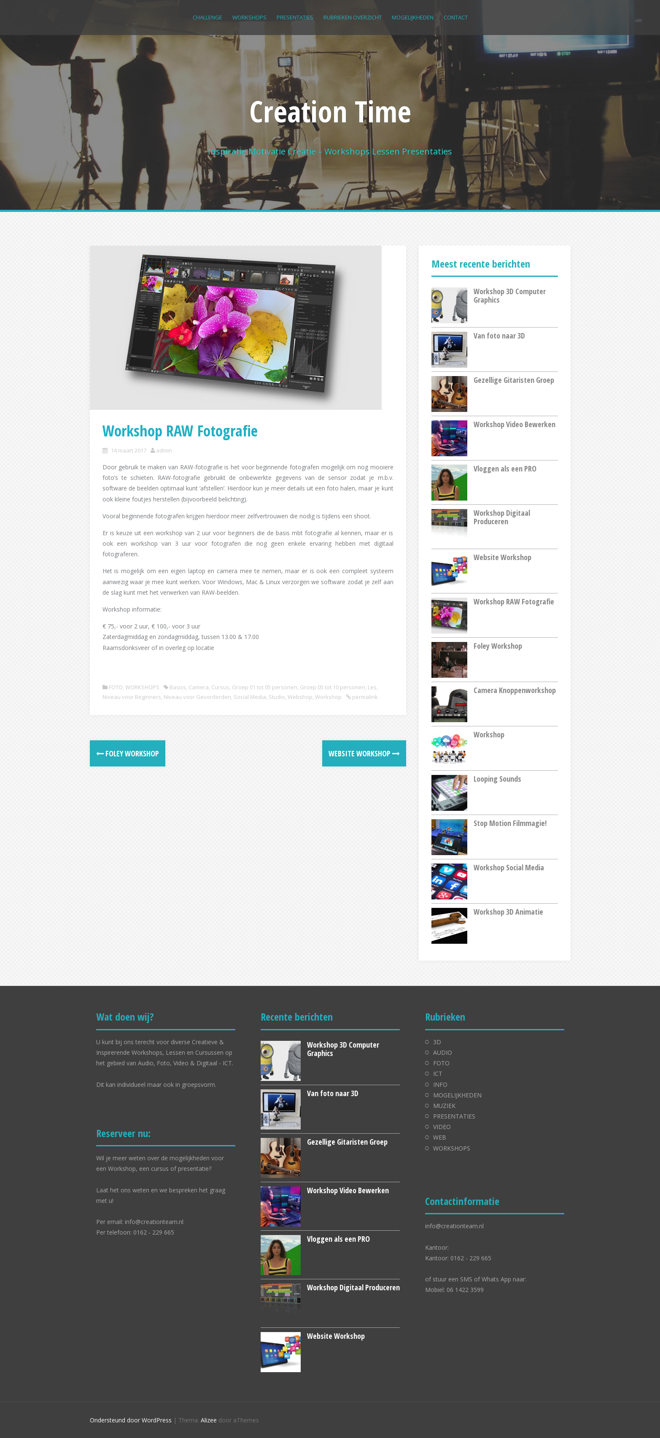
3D (437, 1042)
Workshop (328, 697)
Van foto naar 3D (499, 335)
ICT (437, 1074)
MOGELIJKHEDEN (413, 17)
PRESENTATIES (295, 17)
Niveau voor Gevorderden (197, 697)
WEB (439, 1137)
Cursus (220, 687)
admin (164, 450)
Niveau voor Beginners (131, 697)
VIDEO (442, 1127)
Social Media (250, 697)
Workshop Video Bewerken (514, 424)
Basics (178, 687)
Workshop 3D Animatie (508, 912)
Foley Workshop (127, 753)
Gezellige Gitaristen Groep (514, 380)
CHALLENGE (207, 17)
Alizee (209, 1420)
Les (372, 687)
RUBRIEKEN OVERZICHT (352, 17)
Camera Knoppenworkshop (515, 690)
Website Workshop (364, 753)
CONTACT (456, 17)
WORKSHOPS (249, 17)
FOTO (116, 687)
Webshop (300, 697)
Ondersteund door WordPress (131, 1420)
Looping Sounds (497, 779)
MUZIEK (444, 1106)
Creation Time (330, 111)
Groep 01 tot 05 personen (264, 687)
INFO (440, 1085)
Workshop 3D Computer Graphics (510, 295)
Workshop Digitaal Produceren (502, 517)
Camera (199, 687)
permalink (364, 697)
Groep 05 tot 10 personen (332, 687)
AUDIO (442, 1052)
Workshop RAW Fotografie (514, 601)
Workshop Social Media (509, 867)
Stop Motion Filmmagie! (510, 823)
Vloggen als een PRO (505, 468)
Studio (277, 697)
